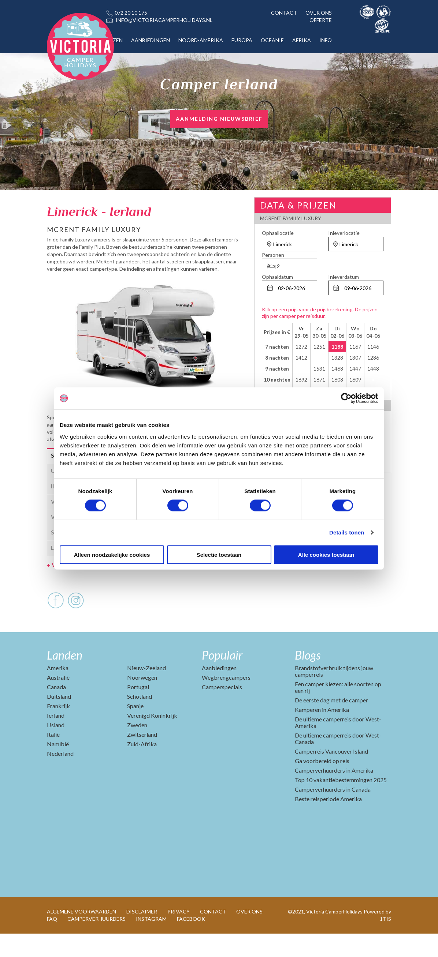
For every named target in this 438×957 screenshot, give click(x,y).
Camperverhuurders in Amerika (334, 793)
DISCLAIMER (141, 935)
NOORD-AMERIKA (200, 40)
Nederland (60, 776)
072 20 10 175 (131, 13)
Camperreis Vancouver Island (331, 774)
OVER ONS (318, 13)
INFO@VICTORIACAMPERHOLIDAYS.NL (164, 20)
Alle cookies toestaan (326, 554)
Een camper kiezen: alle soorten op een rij (338, 710)
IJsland (55, 748)
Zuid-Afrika (142, 767)
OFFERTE (320, 20)
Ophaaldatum (277, 277)
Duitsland (59, 719)
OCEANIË (272, 40)
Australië (58, 700)
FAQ (52, 942)
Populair (222, 678)
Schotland (139, 719)
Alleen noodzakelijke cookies (112, 554)
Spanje (135, 729)
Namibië (58, 767)
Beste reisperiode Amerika (328, 822)
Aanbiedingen (219, 691)
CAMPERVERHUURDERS (96, 942)
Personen (273, 255)
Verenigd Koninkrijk (152, 738)
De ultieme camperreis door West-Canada (338, 762)
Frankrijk (58, 729)
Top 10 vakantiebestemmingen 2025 (341, 803)
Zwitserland (142, 757)
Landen (64, 678)
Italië (53, 757)
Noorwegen (142, 700)
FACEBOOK (191, 942)
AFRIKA (301, 40)
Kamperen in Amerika (322, 732)
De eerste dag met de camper (331, 723)
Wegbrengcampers (226, 700)
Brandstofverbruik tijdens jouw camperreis (334, 694)
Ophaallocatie (278, 233)
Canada (56, 710)
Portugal (138, 710)
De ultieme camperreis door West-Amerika (338, 746)
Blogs (307, 678)
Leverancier (73, 571)
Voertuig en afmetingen (81, 588)
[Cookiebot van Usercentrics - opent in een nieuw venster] (346, 398)
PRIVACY (178, 935)
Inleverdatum (343, 277)
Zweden (137, 748)
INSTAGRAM (151, 942)
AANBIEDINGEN (150, 40)
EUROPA (241, 40)
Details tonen (346, 532)
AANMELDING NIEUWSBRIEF (219, 119)
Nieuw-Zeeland (146, 691)
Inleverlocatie (344, 233)
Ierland (55, 738)
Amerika (57, 691)
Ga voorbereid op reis (322, 784)
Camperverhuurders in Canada (333, 812)
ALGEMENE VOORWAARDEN (81, 935)
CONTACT (284, 13)
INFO (325, 40)
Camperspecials (222, 710)
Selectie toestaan (219, 554)
